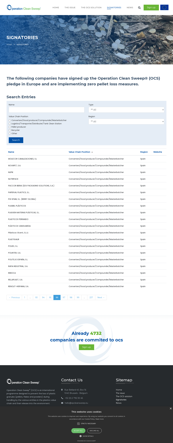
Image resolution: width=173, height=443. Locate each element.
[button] (86, 436)
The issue (69, 7)
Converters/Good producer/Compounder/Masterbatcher (38, 120)
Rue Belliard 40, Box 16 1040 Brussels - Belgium (76, 391)
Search (16, 140)
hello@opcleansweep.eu (76, 403)
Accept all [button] (78, 431)
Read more (100, 419)
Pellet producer (17, 127)
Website (157, 152)
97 (64, 297)
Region (92, 116)
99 (78, 297)
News (130, 7)
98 (71, 297)
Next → (101, 297)
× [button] (171, 409)
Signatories (114, 7)
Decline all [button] (94, 431)
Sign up (151, 7)
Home (55, 7)
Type (91, 104)
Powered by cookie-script (86, 441)
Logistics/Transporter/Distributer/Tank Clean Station (35, 123)
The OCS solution (91, 7)
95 (50, 297)
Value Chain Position (18, 116)
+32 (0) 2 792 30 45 (74, 398)
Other (13, 133)
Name (11, 104)
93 (36, 297)
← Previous (14, 297)
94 (43, 297)
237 (91, 297)
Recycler (14, 130)
